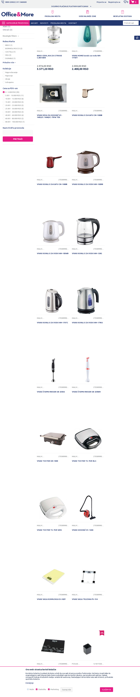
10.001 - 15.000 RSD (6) (14, 124)
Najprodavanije (11, 98)
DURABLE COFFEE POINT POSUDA (86, 492)
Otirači (7, 55)
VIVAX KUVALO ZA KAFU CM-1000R (86, 149)
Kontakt (41, 620)
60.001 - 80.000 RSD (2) (14, 144)
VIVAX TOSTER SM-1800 (47, 355)
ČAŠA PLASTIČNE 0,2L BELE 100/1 (120, 561)
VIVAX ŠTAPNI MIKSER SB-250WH (120, 287)
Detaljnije (30, 683)
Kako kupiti (76, 616)
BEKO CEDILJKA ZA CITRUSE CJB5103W (49, 82)
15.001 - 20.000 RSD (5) (14, 128)
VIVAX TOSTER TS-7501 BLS (83, 355)
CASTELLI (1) (10, 78)
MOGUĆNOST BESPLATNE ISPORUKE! (58, 6)
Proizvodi (18, 28)
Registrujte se (114, 2)
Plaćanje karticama (79, 629)
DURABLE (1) (10, 84)
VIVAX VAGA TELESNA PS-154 (118, 424)
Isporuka (75, 620)
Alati (6, 52)
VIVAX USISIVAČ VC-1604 (47, 424)
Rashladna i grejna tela (15, 45)
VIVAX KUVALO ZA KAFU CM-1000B (52, 149)
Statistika (42, 689)
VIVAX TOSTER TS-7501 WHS (118, 355)
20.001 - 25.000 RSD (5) (14, 131)
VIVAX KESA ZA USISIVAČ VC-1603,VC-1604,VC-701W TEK (118, 82)
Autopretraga (103, 33)
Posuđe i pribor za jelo (16, 42)
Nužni (32, 689)
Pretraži (18, 165)
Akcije (7, 105)
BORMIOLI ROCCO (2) (13, 74)
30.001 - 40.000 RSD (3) (14, 138)
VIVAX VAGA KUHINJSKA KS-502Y (85, 424)
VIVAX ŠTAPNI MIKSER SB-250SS (85, 287)
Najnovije (9, 101)
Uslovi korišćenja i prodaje (82, 608)
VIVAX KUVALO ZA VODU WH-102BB (121, 149)
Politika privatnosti (79, 612)
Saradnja (42, 616)
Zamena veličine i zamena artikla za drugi (86, 648)
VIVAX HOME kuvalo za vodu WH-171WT (85, 82)
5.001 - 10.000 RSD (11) (14, 121)
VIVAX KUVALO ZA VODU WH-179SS (52, 287)
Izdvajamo (9, 108)
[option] (58, 6)
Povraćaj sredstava (79, 637)
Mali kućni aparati (13, 39)
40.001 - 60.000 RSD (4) (14, 141)
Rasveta (9, 49)
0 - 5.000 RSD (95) (12, 118)
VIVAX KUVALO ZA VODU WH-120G (86, 218)
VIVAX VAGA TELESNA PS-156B (50, 492)
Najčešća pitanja (45, 625)
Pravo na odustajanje (80, 642)
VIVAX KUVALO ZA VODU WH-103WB (52, 218)
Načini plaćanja (77, 625)
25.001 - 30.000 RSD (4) (14, 134)
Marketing (54, 689)
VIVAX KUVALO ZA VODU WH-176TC (121, 218)
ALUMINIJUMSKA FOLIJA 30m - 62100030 (119, 494)
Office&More (6, 28)
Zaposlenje (43, 612)
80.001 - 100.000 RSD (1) (14, 148)
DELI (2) (8, 81)
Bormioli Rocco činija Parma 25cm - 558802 (87, 562)
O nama (41, 608)
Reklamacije (76, 633)
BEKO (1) (8, 71)
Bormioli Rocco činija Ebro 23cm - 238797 (52, 562)
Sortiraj (117, 33)
